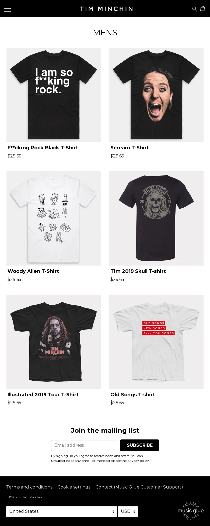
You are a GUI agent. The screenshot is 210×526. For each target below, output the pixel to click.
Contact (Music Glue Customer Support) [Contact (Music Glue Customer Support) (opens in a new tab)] (139, 487)
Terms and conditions (29, 487)
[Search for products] (194, 8)
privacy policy (138, 461)
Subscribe (140, 445)
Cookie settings (74, 487)
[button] (7, 8)
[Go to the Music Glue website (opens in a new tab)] (191, 511)
